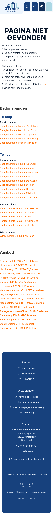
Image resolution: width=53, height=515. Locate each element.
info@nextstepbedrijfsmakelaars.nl (26, 459)
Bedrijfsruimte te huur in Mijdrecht (18, 193)
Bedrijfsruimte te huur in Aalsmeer (18, 163)
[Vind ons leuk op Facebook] (22, 484)
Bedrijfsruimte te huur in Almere (17, 168)
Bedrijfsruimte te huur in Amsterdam (19, 176)
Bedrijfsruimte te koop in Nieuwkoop (19, 138)
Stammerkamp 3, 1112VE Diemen (17, 323)
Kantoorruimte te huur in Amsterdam (19, 208)
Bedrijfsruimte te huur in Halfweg (17, 189)
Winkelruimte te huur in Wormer (17, 235)
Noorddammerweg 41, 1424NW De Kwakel (22, 302)
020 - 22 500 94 (28, 446)
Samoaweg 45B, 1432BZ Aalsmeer (18, 315)
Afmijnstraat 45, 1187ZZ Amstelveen (19, 261)
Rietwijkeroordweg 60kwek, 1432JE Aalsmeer (24, 311)
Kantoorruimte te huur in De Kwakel (18, 212)
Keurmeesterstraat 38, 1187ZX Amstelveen (22, 290)
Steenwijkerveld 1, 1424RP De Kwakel (20, 328)
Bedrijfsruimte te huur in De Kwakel (18, 180)
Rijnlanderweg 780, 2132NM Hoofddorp (21, 273)
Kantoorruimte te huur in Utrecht (17, 225)
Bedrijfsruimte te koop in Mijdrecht (18, 134)
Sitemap (10, 492)
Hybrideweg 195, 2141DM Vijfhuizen (19, 269)
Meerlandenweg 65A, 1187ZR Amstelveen (22, 298)
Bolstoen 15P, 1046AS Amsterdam (18, 282)
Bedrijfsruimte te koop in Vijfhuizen (18, 142)
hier (44, 84)
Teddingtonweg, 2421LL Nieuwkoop (19, 277)
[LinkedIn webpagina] (30, 484)
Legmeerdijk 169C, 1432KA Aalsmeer (19, 294)
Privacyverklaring (23, 492)
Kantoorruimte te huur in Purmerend (19, 220)
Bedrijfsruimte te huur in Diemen (17, 184)
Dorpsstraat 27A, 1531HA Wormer (17, 286)
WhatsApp (28, 451)
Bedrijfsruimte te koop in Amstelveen (19, 126)
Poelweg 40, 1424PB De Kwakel (17, 307)
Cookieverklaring (39, 492)
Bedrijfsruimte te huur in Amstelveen (19, 172)
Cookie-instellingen (26, 498)
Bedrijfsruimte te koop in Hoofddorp (19, 130)
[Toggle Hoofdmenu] (49, 6)
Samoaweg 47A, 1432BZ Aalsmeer (18, 319)
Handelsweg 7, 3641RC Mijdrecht (17, 265)
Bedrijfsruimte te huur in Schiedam (18, 197)
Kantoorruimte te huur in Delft (15, 216)
